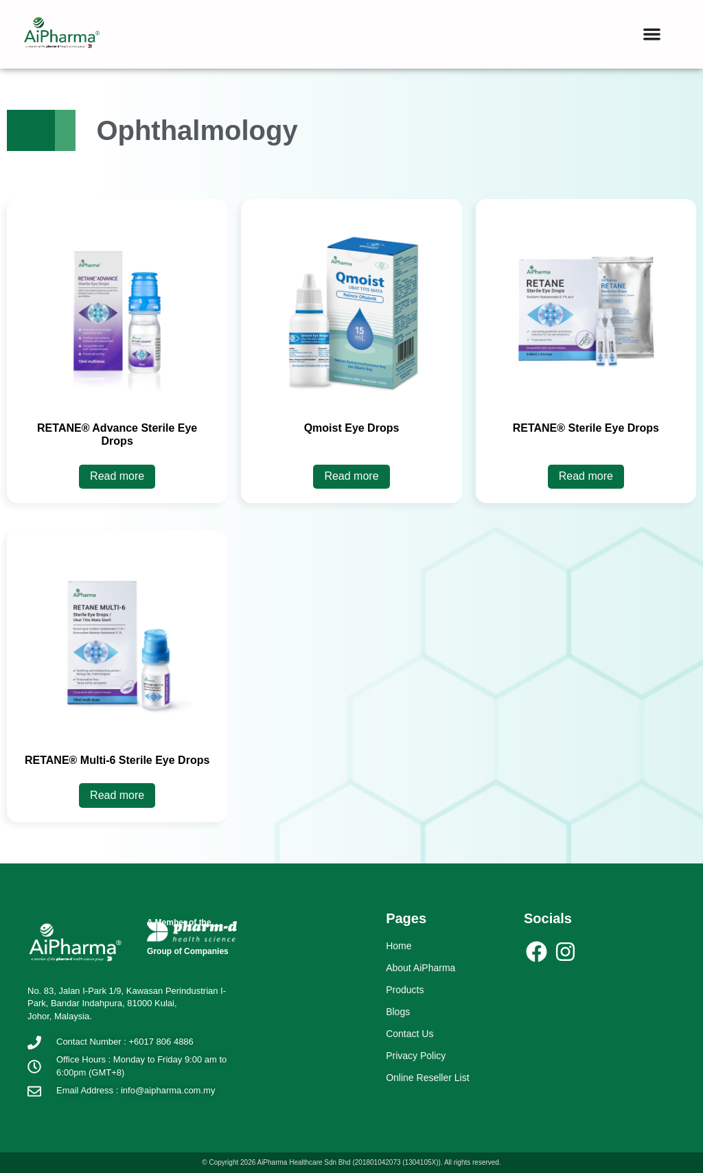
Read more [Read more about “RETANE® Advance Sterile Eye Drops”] (117, 476)
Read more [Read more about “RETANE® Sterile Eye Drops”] (586, 476)
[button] (652, 34)
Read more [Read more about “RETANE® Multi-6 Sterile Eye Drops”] (117, 795)
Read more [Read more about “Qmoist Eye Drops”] (351, 476)
